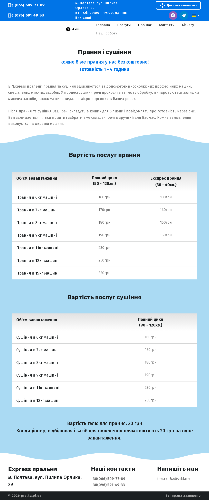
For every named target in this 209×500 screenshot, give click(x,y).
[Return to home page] (29, 29)
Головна (103, 25)
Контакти (167, 25)
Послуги (124, 25)
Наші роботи (107, 33)
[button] (26, 5)
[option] (194, 15)
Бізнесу (188, 25)
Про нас (145, 25)
